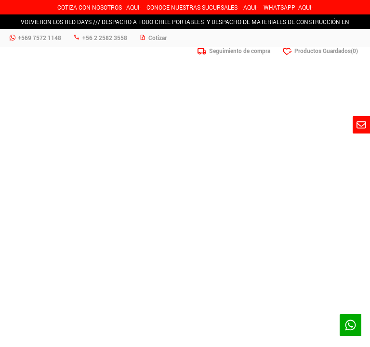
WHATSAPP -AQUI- (288, 7)
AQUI (249, 7)
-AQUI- (132, 7)
